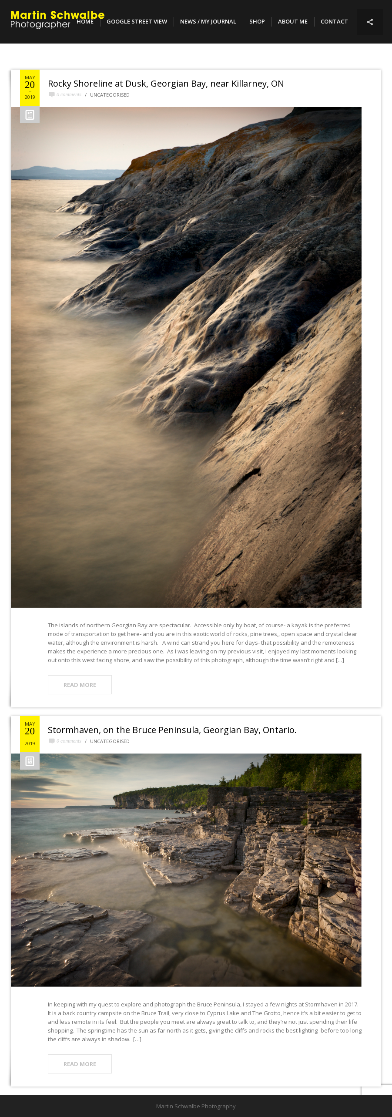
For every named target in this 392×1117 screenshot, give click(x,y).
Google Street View (137, 21)
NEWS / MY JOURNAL (208, 21)
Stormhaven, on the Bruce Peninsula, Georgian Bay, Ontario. (172, 730)
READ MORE (80, 685)
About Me (293, 21)
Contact (334, 21)
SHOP (257, 21)
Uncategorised (110, 94)
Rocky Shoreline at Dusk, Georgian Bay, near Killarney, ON (166, 83)
